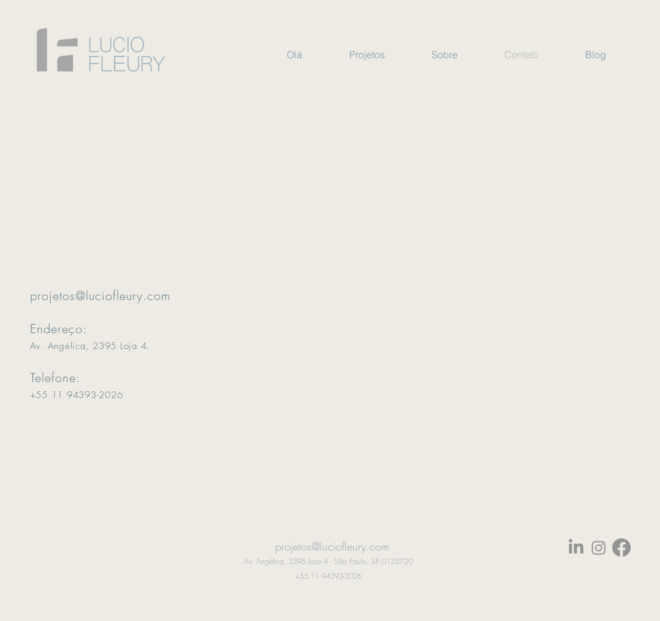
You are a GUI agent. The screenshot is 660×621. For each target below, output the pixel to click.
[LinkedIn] (576, 547)
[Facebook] (621, 547)
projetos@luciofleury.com (100, 295)
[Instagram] (599, 547)
